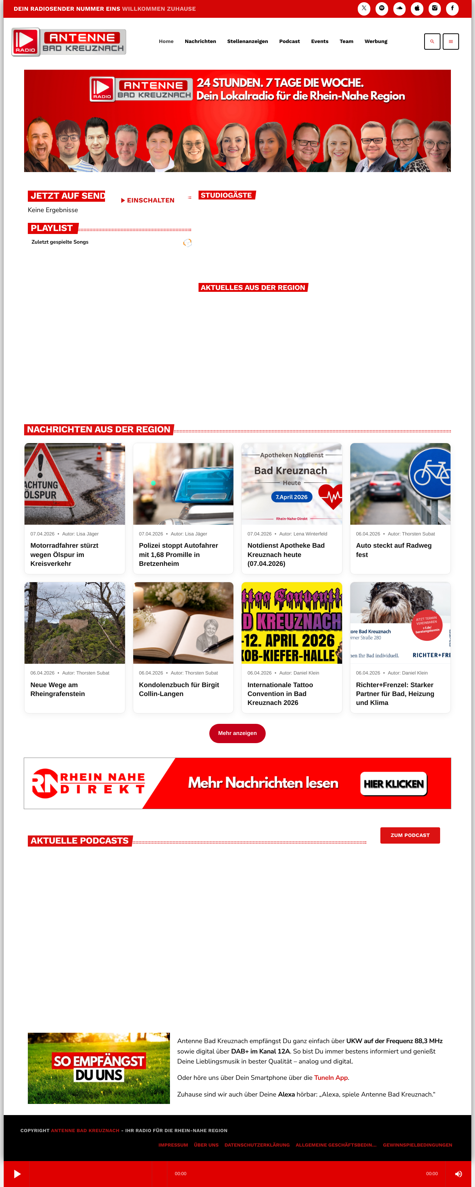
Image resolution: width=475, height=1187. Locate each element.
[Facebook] (452, 8)
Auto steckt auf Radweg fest (394, 550)
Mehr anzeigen (237, 733)
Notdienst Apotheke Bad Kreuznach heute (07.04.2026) (286, 554)
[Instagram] (435, 8)
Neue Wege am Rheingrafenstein (57, 689)
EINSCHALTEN (146, 200)
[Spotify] (382, 8)
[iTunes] (417, 8)
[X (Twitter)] (364, 8)
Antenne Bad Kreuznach (85, 1131)
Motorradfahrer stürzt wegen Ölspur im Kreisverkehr (64, 554)
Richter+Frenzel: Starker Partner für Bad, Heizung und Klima (395, 694)
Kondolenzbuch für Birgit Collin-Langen (179, 689)
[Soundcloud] (399, 8)
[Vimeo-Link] (68, 41)
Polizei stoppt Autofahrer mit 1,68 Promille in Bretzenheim (178, 554)
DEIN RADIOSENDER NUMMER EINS (105, 8)
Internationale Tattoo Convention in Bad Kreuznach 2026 (280, 694)
